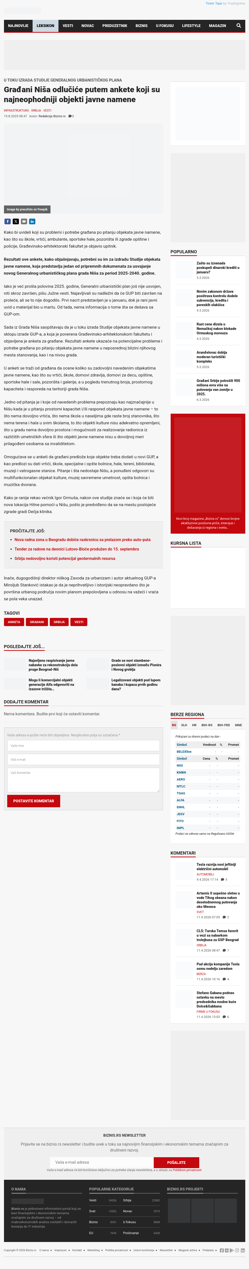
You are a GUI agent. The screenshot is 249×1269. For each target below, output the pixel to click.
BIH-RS (206, 725)
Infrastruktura (16, 110)
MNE (238, 725)
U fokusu (165, 26)
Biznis (142, 26)
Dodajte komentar (26, 702)
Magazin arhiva (188, 1250)
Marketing (94, 1250)
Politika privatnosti (116, 1250)
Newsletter (166, 1250)
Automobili (205, 874)
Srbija (36, 110)
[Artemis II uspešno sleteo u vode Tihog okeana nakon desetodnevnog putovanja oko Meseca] (184, 899)
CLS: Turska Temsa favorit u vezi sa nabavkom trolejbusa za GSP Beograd (218, 935)
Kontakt (77, 1250)
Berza (201, 974)
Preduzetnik (114, 26)
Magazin (217, 26)
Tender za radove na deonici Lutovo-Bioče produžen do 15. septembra (77, 549)
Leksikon (45, 26)
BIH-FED (223, 725)
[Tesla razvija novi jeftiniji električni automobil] (184, 870)
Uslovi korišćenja (144, 1250)
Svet (200, 912)
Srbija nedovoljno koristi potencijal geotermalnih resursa (65, 558)
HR (194, 725)
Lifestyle (191, 26)
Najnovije (18, 26)
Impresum (60, 1250)
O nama (44, 1250)
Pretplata (208, 1250)
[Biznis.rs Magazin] (208, 464)
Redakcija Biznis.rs (52, 116)
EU (91, 1233)
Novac (88, 26)
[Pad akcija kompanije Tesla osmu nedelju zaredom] (184, 970)
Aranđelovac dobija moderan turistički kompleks (212, 356)
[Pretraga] (238, 26)
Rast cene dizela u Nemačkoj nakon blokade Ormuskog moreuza (216, 328)
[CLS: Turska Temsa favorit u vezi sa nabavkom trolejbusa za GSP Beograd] (184, 937)
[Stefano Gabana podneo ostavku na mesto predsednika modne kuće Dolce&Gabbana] (184, 999)
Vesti (68, 26)
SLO (184, 725)
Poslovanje (131, 1233)
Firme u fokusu (208, 1011)
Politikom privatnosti (187, 1170)
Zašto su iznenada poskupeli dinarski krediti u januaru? (218, 267)
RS (174, 725)
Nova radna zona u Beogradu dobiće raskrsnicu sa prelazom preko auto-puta (83, 539)
